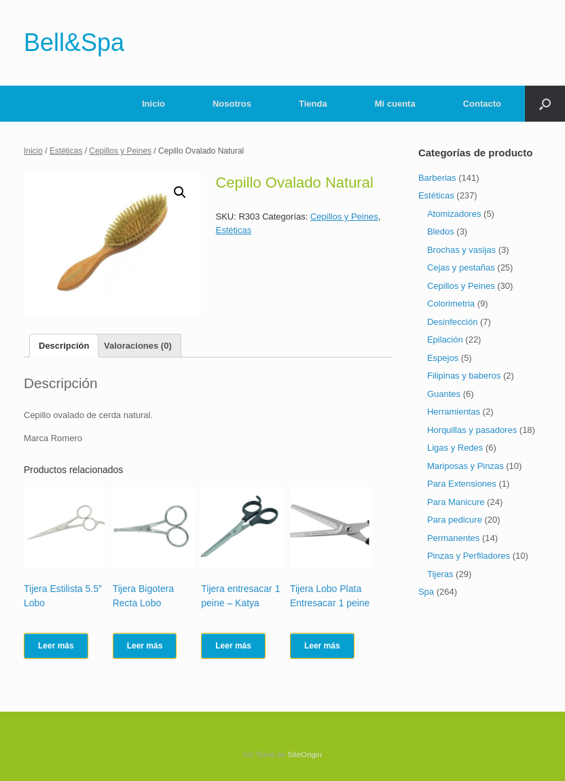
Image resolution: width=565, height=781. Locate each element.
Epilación (445, 339)
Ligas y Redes (455, 447)
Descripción (64, 346)
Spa (426, 592)
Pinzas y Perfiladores (468, 556)
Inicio (153, 104)
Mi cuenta (395, 104)
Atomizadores (454, 214)
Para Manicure (456, 502)
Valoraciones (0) (138, 346)
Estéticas (66, 151)
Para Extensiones (461, 484)
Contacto (482, 104)
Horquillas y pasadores (472, 430)
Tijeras (440, 574)
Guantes (443, 394)
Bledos (440, 231)
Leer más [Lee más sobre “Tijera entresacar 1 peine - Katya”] (233, 645)
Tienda (313, 104)
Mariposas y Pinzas (465, 466)
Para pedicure (454, 520)
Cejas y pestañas (461, 267)
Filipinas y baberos (463, 375)
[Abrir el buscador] (545, 104)
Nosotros (232, 104)
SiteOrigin (304, 754)
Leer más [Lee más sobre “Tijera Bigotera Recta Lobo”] (145, 645)
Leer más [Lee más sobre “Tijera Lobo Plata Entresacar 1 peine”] (322, 645)
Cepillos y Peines (120, 151)
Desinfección (452, 322)
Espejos (442, 358)
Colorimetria (451, 303)
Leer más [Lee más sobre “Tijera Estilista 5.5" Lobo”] (56, 645)
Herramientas (453, 411)
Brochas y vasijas (461, 250)
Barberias (437, 178)
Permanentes (453, 538)
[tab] (63, 346)
